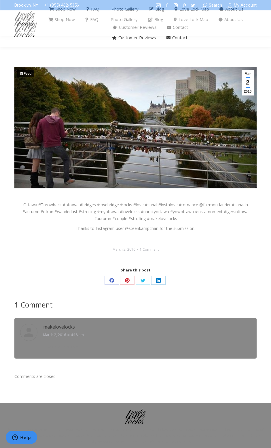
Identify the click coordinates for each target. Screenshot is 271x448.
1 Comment (149, 249)
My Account (242, 5)
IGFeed (26, 74)
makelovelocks (59, 327)
